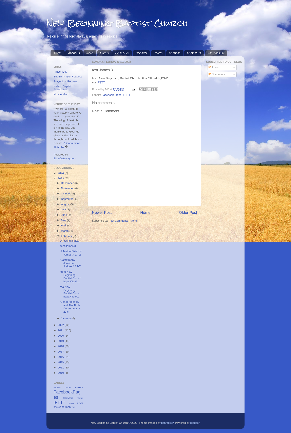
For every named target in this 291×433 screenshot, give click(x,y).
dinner (68, 387)
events (79, 387)
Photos (158, 53)
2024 (61, 173)
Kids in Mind (61, 94)
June (64, 214)
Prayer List (60, 71)
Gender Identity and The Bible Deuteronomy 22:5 (70, 306)
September (68, 198)
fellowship (68, 398)
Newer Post (102, 212)
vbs (73, 407)
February (67, 236)
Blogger (194, 422)
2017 (61, 351)
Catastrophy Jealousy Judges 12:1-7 (70, 263)
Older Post (188, 212)
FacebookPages (111, 94)
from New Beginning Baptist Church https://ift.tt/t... (70, 276)
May (64, 220)
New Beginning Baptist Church (116, 23)
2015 (61, 362)
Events (104, 53)
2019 (61, 340)
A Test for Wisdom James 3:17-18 (71, 253)
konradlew (167, 422)
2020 (61, 335)
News (89, 53)
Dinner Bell (122, 53)
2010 (61, 372)
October (66, 193)
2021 (61, 330)
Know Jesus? (216, 53)
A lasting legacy (69, 240)
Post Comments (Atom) (123, 220)
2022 (61, 325)
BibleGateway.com (65, 158)
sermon (66, 406)
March (65, 230)
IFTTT (101, 82)
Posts (214, 67)
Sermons (174, 53)
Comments (217, 74)
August (65, 204)
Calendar (141, 53)
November (67, 188)
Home (58, 53)
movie (72, 403)
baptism (57, 387)
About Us (74, 53)
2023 (61, 178)
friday (80, 398)
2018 (61, 346)
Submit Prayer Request (68, 76)
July (64, 209)
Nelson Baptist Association (62, 88)
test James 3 (68, 245)
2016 (61, 356)
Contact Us (194, 53)
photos (57, 407)
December (67, 183)
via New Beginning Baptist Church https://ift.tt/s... (70, 291)
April (64, 225)
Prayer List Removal (66, 81)
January (66, 318)
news (80, 403)
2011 (61, 367)
